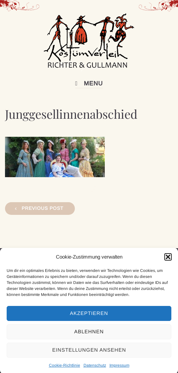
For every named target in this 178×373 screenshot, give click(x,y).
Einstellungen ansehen (89, 353)
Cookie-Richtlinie (64, 368)
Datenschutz (95, 368)
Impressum (119, 368)
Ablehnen (89, 334)
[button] (168, 259)
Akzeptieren (89, 316)
